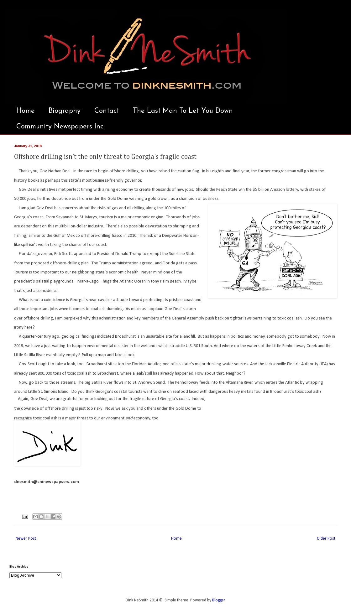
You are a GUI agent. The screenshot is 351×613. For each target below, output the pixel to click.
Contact (106, 111)
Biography (65, 111)
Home (25, 111)
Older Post (326, 539)
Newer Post (26, 539)
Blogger (218, 600)
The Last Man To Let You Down (183, 111)
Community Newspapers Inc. (60, 126)
